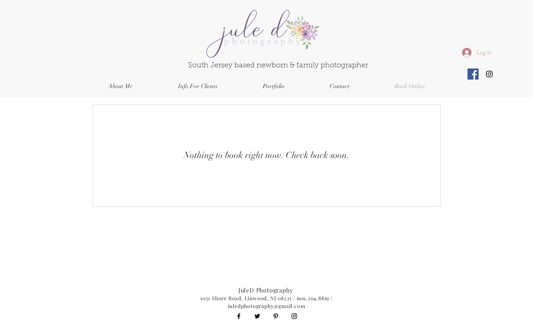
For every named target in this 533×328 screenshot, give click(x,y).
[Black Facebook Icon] (238, 316)
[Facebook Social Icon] (473, 74)
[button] (197, 86)
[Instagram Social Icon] (489, 74)
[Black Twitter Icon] (257, 316)
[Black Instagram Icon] (294, 316)
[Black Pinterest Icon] (275, 316)
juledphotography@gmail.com (266, 305)
